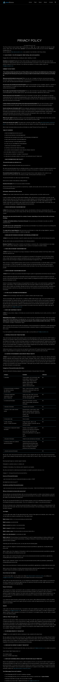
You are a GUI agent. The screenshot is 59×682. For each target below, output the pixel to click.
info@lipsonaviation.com (40, 648)
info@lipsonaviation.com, (8, 577)
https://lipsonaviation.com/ (16, 52)
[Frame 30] (8, 2)
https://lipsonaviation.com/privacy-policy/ (35, 575)
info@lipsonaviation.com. (8, 66)
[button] (55, 2)
